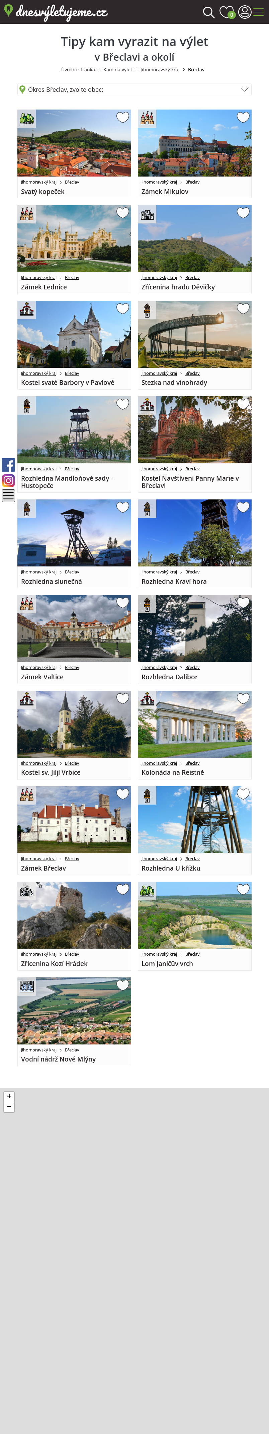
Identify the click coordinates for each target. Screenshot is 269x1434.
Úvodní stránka (78, 69)
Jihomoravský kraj (160, 69)
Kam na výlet (117, 69)
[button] (9, 1097)
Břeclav (72, 182)
